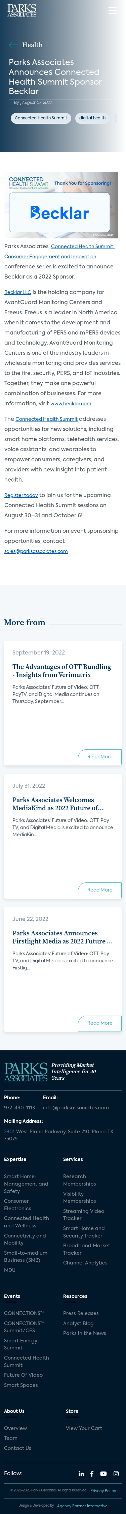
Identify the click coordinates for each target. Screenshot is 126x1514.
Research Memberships (79, 1180)
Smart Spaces (21, 1385)
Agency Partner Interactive (82, 1506)
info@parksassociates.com (76, 1108)
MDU (9, 1270)
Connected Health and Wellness (26, 1222)
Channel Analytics (85, 1263)
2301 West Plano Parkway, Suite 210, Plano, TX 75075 (58, 1136)
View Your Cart (84, 1428)
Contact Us (17, 1448)
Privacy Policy (103, 1491)
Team (10, 1438)
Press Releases (81, 1313)
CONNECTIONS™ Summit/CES (24, 1327)
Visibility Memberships (79, 1198)
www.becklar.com (70, 404)
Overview (15, 1428)
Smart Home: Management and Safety (26, 1184)
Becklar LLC (17, 292)
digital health (92, 118)
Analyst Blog (78, 1323)
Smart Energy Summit (20, 1345)
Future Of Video (23, 1375)
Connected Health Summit (41, 118)
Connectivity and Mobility (25, 1240)
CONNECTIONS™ (24, 1313)
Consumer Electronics (17, 1205)
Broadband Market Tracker (86, 1250)
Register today (21, 495)
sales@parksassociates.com (36, 551)
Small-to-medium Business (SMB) (25, 1257)
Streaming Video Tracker (83, 1215)
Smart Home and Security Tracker (84, 1232)
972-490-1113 (19, 1108)
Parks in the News (84, 1333)
